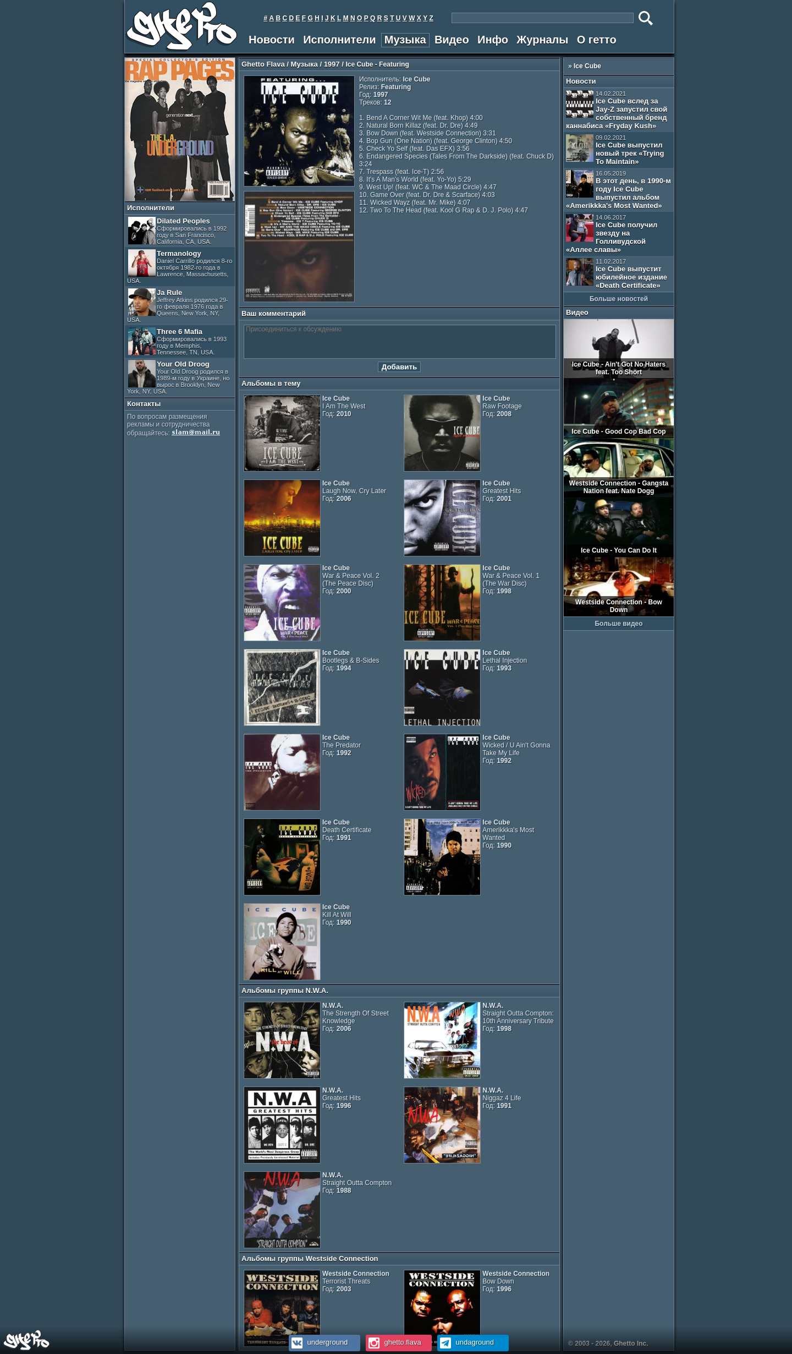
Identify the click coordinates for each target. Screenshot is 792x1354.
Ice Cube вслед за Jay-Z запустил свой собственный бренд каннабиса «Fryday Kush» (616, 110)
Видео (452, 40)
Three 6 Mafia (177, 341)
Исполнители (339, 40)
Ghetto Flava (263, 64)
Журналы (542, 40)
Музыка (405, 40)
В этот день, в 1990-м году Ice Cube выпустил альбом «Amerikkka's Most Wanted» (618, 190)
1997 (332, 64)
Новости (272, 40)
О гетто (597, 40)
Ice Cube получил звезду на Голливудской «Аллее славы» (611, 234)
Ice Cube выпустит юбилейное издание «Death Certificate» (616, 274)
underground (318, 1342)
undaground (465, 1342)
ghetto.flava (393, 1342)
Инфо (492, 40)
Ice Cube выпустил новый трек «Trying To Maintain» (615, 150)
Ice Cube (587, 66)
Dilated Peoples (177, 231)
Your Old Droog (178, 377)
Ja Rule (177, 305)
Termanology (179, 266)
